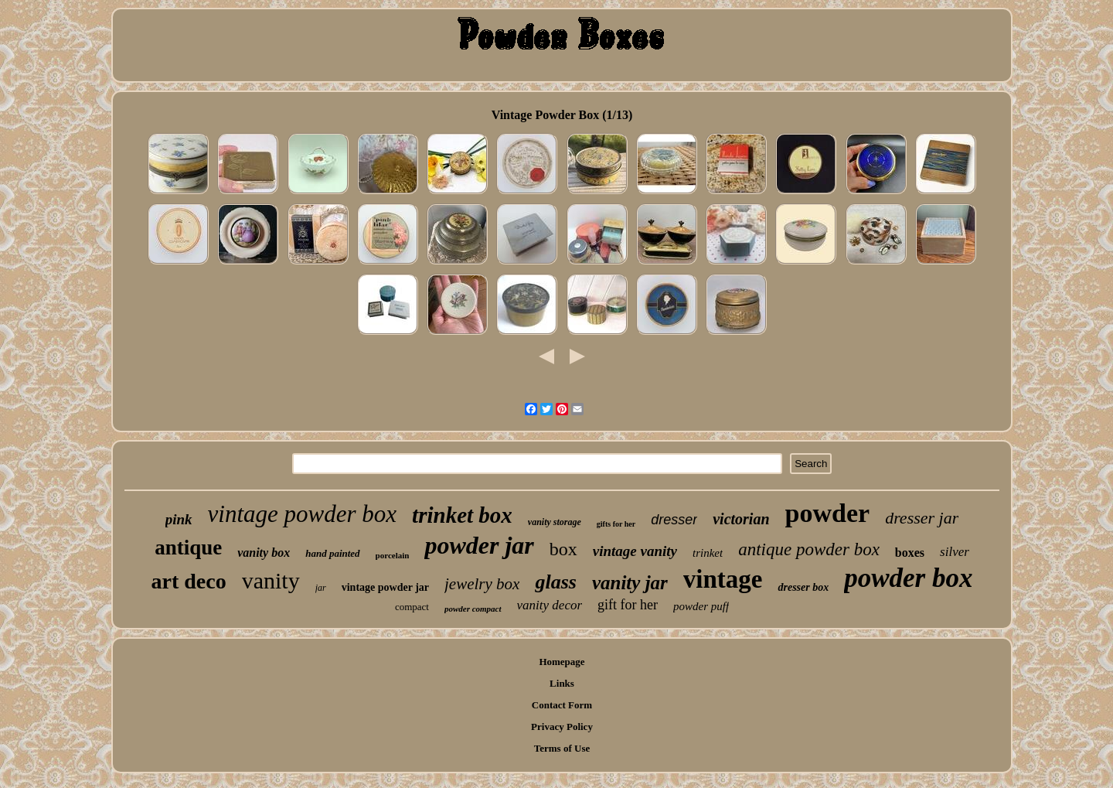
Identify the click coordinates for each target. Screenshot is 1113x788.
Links (562, 683)
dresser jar (921, 517)
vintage (723, 579)
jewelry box (481, 584)
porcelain (393, 555)
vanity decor (550, 605)
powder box (908, 578)
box (563, 549)
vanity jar (630, 582)
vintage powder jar (385, 587)
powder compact (473, 608)
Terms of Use (562, 748)
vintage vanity (635, 551)
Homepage (561, 661)
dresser (674, 519)
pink (178, 519)
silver (954, 551)
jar (320, 587)
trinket (708, 553)
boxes (909, 552)
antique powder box (809, 549)
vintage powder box (302, 513)
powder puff (701, 606)
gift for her (627, 604)
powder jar (478, 545)
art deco (188, 581)
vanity (271, 580)
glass (555, 582)
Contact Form (562, 705)
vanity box (263, 552)
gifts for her (616, 524)
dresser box (803, 587)
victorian (741, 518)
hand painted (332, 553)
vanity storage (554, 522)
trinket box (462, 515)
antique (188, 547)
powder (827, 513)
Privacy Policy (562, 726)
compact (412, 606)
